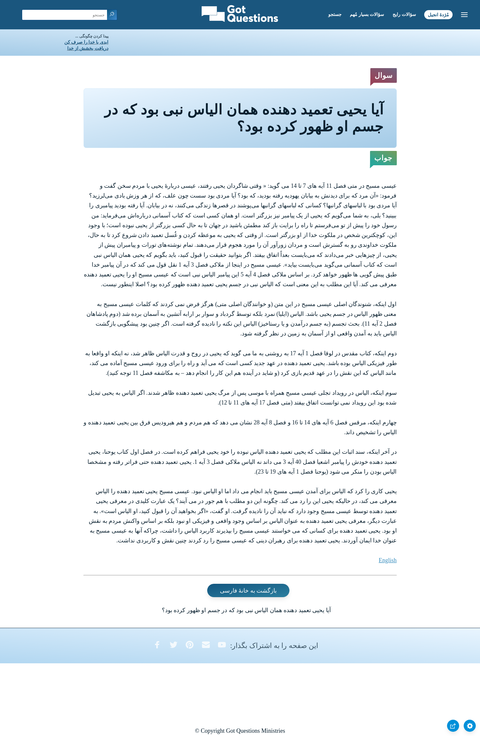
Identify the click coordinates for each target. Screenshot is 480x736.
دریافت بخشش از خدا (87, 48)
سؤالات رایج (404, 14)
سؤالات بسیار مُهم (367, 14)
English (387, 560)
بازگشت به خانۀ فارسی (248, 590)
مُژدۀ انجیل (438, 14)
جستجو (335, 14)
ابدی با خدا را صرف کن (86, 42)
